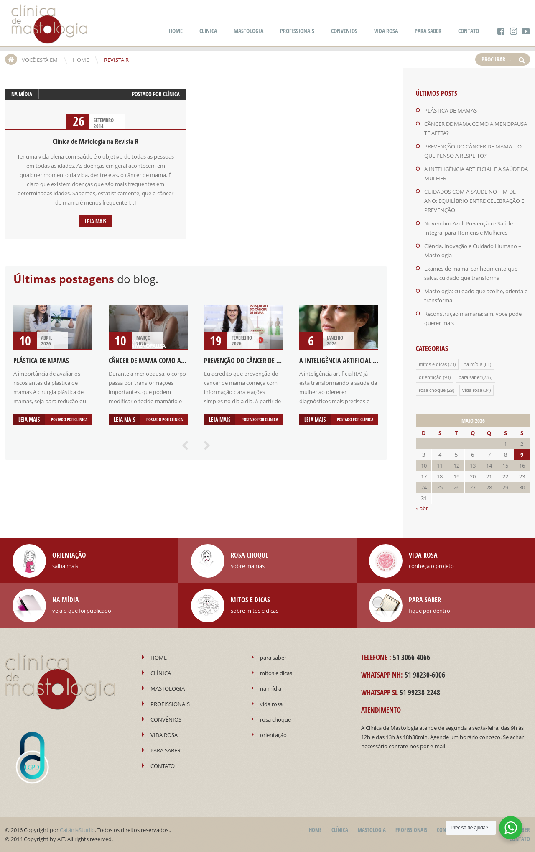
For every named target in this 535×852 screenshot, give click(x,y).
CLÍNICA (208, 31)
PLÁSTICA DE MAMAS (41, 360)
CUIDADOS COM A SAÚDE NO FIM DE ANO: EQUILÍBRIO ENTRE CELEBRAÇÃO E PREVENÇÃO (474, 201)
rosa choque (432, 390)
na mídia (21, 94)
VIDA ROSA (386, 31)
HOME (176, 31)
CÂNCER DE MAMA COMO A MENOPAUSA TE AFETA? (177, 360)
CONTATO (468, 31)
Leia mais (95, 221)
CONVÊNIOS (344, 31)
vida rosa (472, 390)
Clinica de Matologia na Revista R (95, 141)
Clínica (171, 94)
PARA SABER (428, 31)
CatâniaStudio (77, 830)
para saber (470, 377)
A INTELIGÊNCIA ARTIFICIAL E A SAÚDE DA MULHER (366, 360)
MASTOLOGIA (248, 31)
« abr (422, 508)
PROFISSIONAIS (297, 31)
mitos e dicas (433, 364)
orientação (430, 377)
